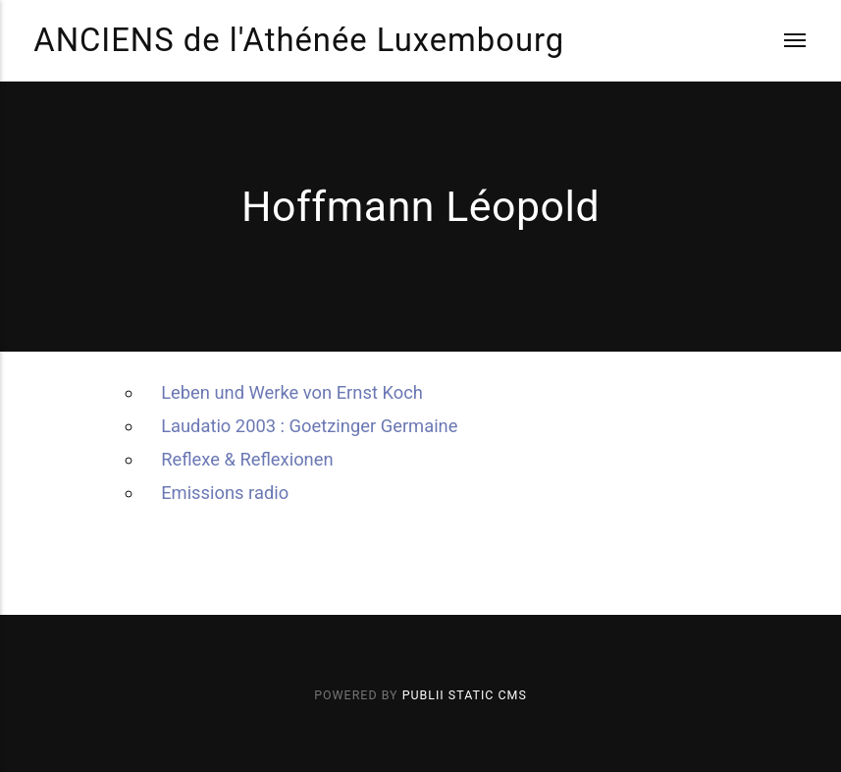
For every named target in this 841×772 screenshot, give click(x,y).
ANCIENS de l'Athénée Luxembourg (298, 40)
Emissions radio (225, 492)
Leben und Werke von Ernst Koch (292, 392)
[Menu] (782, 41)
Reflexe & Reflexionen (247, 459)
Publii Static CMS (464, 695)
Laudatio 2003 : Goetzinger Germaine (309, 425)
